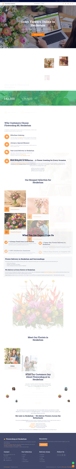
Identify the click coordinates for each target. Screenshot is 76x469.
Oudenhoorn (33, 427)
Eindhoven (50, 272)
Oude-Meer (33, 423)
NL (43, 3)
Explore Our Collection (38, 34)
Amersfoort (46, 272)
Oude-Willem (32, 425)
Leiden (54, 272)
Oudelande (31, 426)
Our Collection (36, 3)
